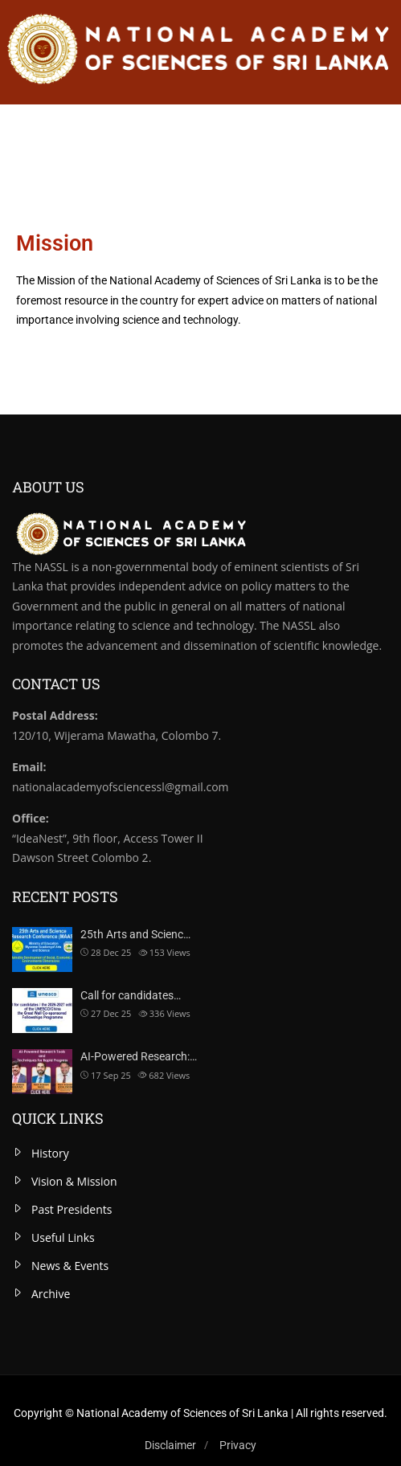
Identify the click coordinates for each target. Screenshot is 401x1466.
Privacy (237, 1445)
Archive (50, 1293)
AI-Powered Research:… (138, 1056)
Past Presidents (71, 1209)
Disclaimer (170, 1445)
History (50, 1153)
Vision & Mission (74, 1181)
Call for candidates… (130, 995)
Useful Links (63, 1237)
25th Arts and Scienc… (135, 934)
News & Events (69, 1265)
